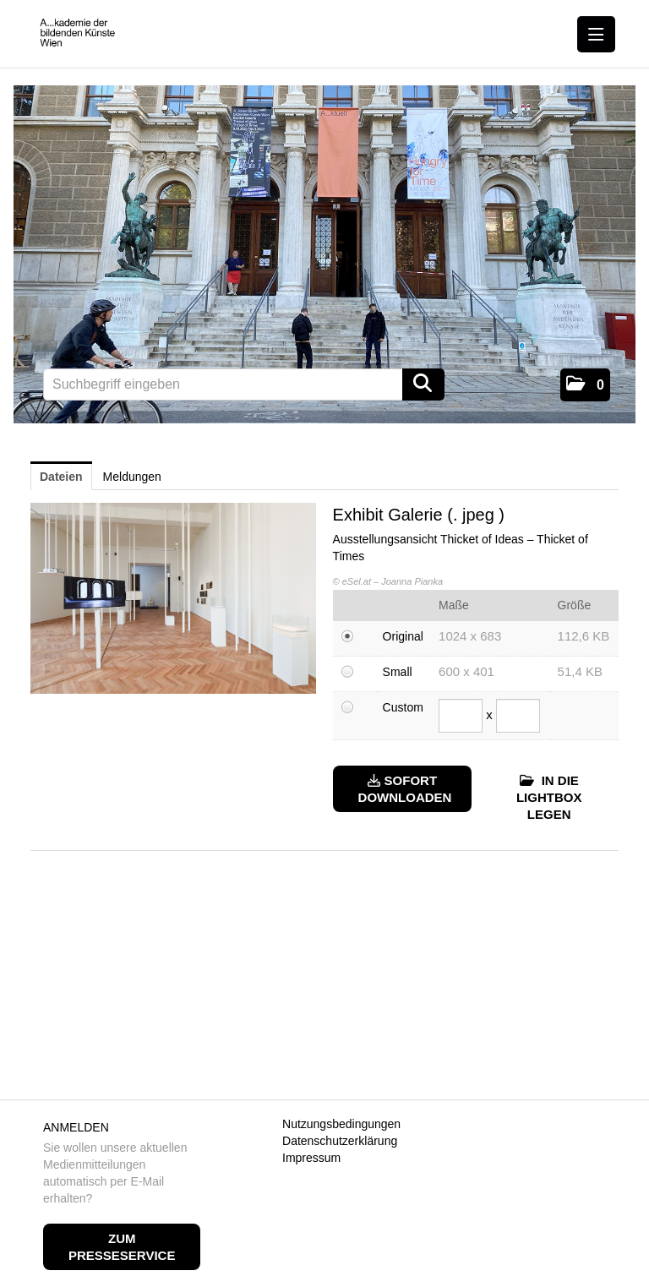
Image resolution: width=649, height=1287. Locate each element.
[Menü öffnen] (596, 34)
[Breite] (461, 716)
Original (403, 636)
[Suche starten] (423, 384)
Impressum (311, 1157)
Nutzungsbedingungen (341, 1124)
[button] (585, 384)
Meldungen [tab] (132, 476)
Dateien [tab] (61, 476)
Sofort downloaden (405, 788)
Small (397, 672)
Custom (403, 707)
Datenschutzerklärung (339, 1141)
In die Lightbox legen (549, 797)
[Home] (81, 33)
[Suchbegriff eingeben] (243, 384)
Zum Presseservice (121, 1246)
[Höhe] (518, 716)
